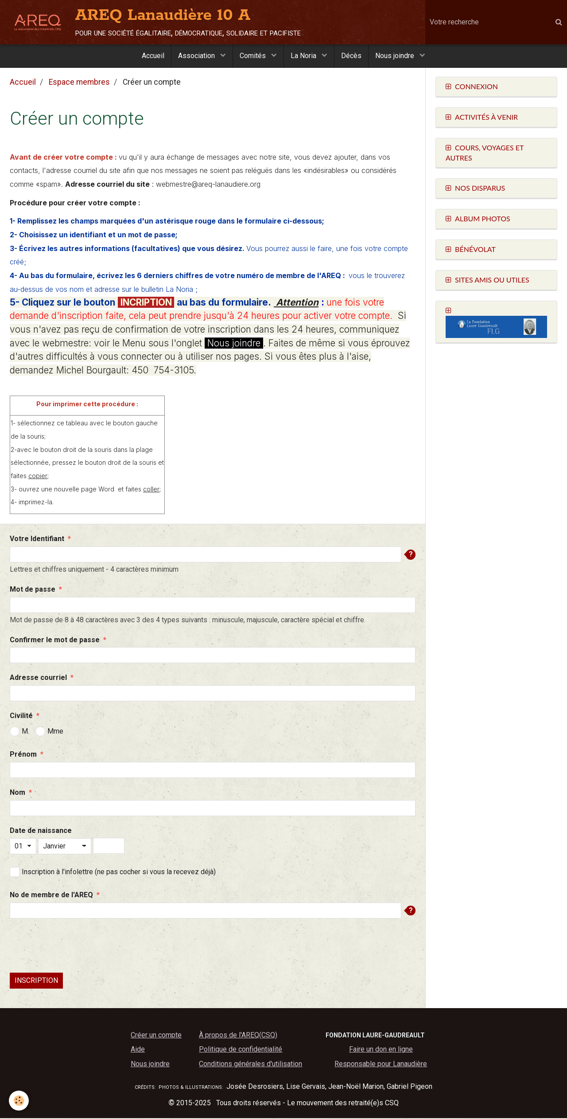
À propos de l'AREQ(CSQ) (238, 1036)
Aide (138, 1050)
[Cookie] (19, 1101)
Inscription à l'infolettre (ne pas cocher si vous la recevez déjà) (113, 873)
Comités (254, 55)
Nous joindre (395, 55)
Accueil (153, 55)
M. (19, 732)
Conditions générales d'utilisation (250, 1064)
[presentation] (77, 946)
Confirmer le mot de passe (55, 640)
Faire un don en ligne (381, 1050)
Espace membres (79, 83)
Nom (17, 793)
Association (197, 55)
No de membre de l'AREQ (51, 895)
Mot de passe (32, 590)
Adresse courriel (38, 678)
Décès (351, 55)
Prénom (23, 755)
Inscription (36, 981)
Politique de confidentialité (240, 1050)
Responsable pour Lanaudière (380, 1064)
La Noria (304, 55)
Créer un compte (156, 1036)
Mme (49, 732)
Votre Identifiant (37, 539)
